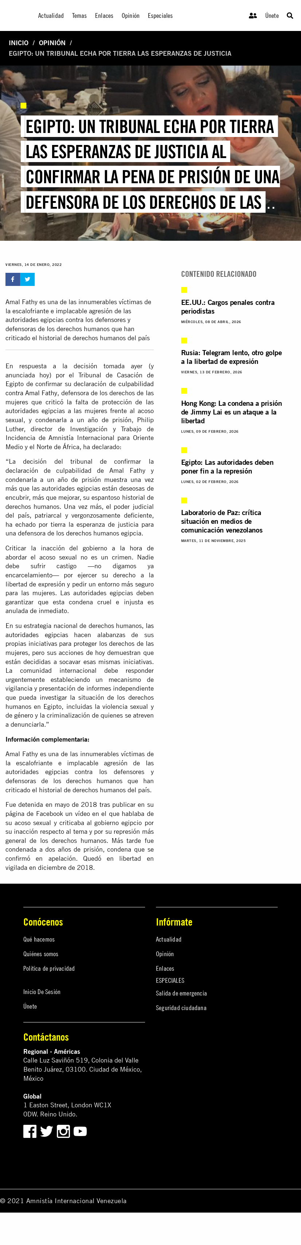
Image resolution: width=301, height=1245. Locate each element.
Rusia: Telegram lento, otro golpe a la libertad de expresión (231, 357)
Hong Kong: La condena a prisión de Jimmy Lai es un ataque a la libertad (231, 411)
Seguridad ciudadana (181, 1008)
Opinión (52, 43)
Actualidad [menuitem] (51, 15)
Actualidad (168, 939)
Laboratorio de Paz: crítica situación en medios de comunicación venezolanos (221, 521)
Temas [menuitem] (79, 15)
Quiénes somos (41, 954)
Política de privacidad (49, 968)
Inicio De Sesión (41, 991)
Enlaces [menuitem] (104, 15)
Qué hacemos (39, 939)
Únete (272, 15)
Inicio (18, 43)
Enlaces (165, 968)
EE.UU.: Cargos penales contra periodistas (227, 306)
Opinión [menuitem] (131, 15)
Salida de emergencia (181, 993)
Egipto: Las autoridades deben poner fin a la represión (227, 466)
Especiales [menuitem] (160, 15)
